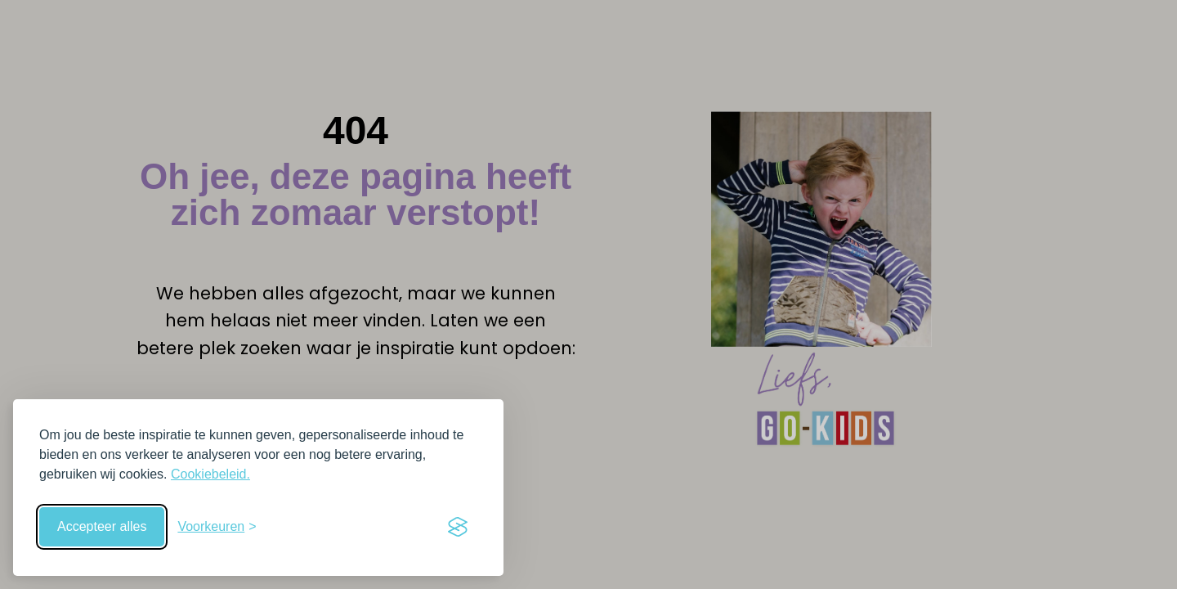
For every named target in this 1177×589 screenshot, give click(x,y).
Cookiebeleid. (210, 474)
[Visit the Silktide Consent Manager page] (457, 526)
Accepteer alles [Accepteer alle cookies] (101, 526)
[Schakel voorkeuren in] (216, 527)
